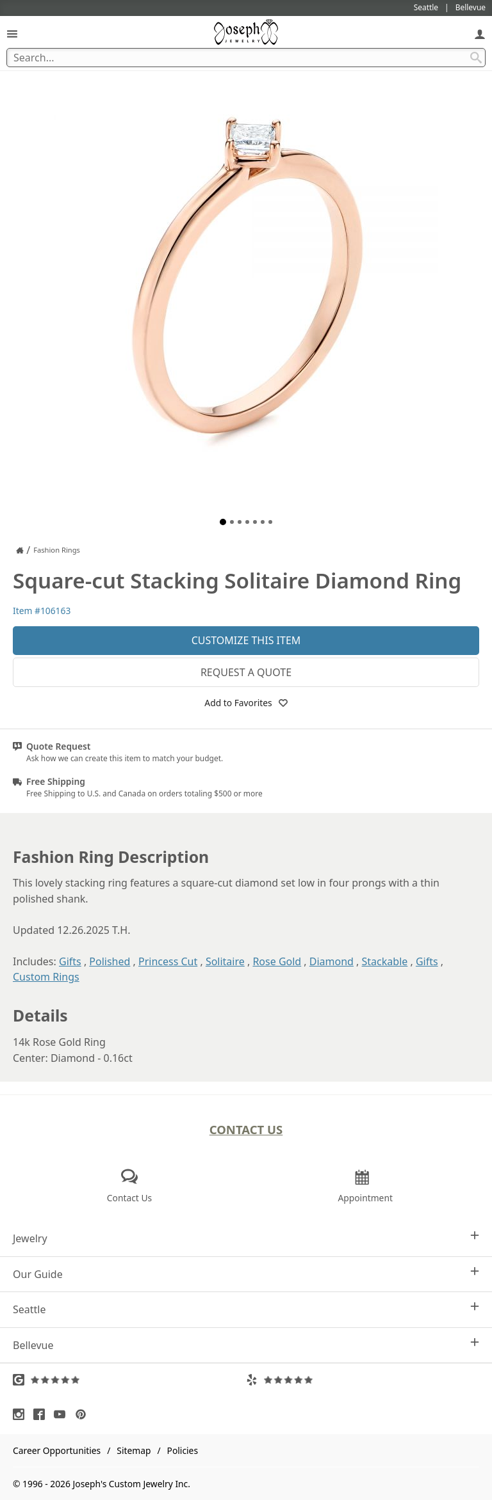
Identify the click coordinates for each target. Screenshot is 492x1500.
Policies (182, 1450)
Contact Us (246, 1129)
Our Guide (246, 1274)
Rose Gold (276, 961)
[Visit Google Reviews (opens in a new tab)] (129, 1380)
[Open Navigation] (12, 33)
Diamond (331, 961)
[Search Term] (246, 57)
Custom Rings (46, 977)
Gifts (70, 961)
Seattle (246, 1309)
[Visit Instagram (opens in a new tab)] (22, 1414)
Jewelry (246, 1238)
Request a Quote (246, 672)
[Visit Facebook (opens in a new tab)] (42, 1414)
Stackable (385, 961)
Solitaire (225, 961)
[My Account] (480, 33)
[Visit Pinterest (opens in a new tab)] (84, 1414)
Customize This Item (246, 640)
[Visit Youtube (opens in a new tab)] (63, 1414)
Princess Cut (167, 961)
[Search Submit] (476, 57)
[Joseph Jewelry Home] (20, 550)
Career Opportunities (57, 1450)
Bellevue (246, 1345)
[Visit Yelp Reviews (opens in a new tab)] (362, 1380)
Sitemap (134, 1450)
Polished (109, 961)
